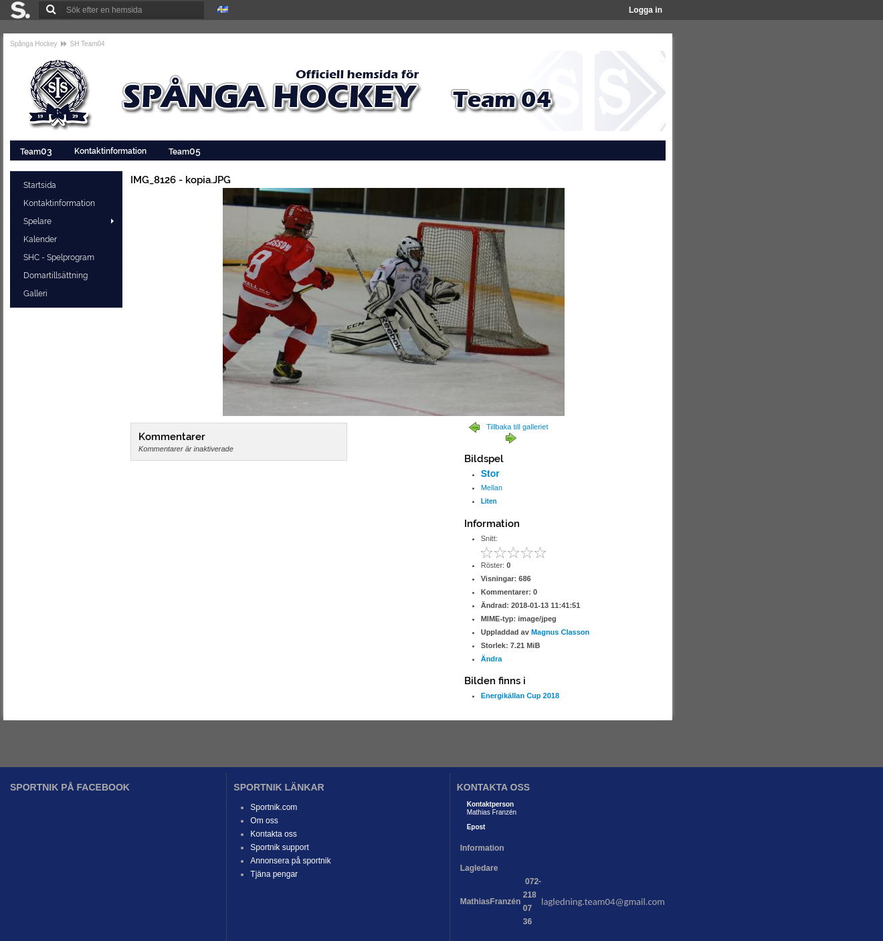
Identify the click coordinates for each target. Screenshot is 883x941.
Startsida (40, 185)
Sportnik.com (273, 807)
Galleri (36, 293)
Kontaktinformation (111, 151)
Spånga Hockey (34, 43)
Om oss (264, 820)
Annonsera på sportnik (290, 860)
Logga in (645, 10)
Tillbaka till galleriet (517, 427)
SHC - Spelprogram (59, 257)
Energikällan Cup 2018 (520, 696)
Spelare (37, 221)
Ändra (491, 659)
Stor (490, 473)
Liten (489, 501)
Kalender (41, 239)
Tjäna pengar (274, 874)
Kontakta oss (273, 834)
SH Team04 (87, 43)
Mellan (491, 488)
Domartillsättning (56, 275)
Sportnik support (279, 847)
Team (37, 150)
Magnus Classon (560, 632)
